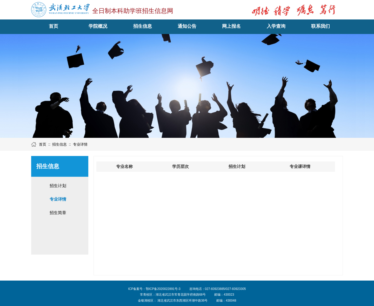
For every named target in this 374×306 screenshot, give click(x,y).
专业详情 (80, 144)
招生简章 (58, 212)
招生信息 (142, 26)
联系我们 (320, 26)
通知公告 (187, 26)
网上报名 (231, 26)
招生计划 (58, 185)
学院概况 (98, 26)
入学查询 (276, 26)
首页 (53, 26)
